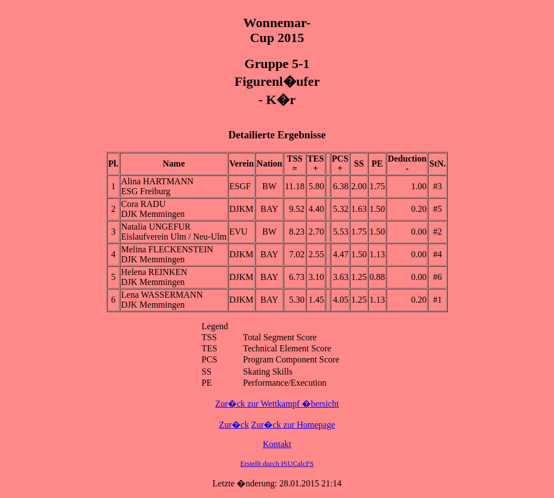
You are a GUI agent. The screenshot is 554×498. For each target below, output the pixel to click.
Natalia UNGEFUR (156, 226)
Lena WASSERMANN (162, 294)
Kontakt (277, 444)
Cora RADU (143, 204)
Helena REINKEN (154, 272)
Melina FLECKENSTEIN (167, 249)
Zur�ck (234, 424)
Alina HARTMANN (157, 181)
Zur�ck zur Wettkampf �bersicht (277, 403)
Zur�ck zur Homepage (293, 424)
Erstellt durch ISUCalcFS (277, 463)
